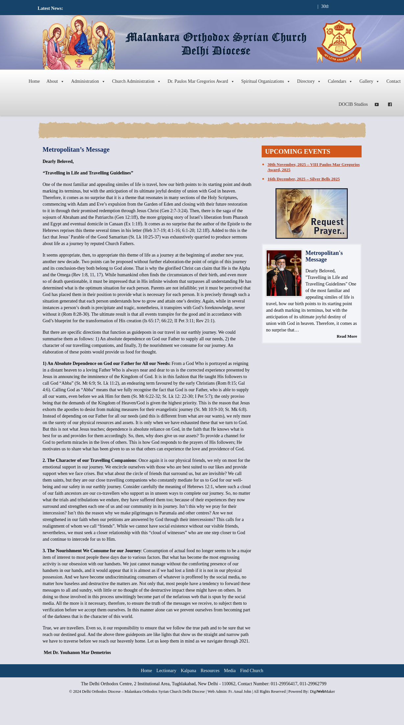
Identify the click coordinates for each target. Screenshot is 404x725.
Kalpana (188, 670)
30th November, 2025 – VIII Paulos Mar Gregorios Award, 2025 (314, 167)
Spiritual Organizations (266, 81)
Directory (309, 81)
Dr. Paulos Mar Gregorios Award (201, 81)
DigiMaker (322, 691)
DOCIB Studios (353, 104)
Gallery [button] (369, 81)
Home (34, 81)
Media (230, 670)
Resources (210, 670)
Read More (347, 336)
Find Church (251, 670)
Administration (88, 81)
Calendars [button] (340, 81)
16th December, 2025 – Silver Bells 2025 (304, 178)
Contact (393, 81)
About (55, 81)
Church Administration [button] (136, 81)
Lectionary (166, 670)
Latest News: (50, 8)
